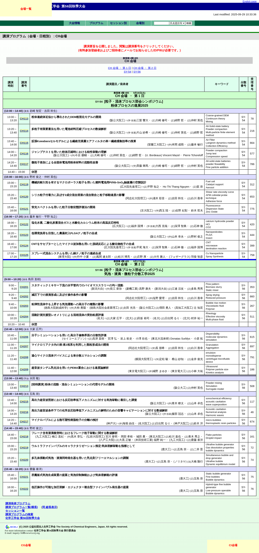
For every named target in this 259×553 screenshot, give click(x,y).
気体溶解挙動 (110, 446)
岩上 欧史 (126, 338)
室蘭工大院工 (156, 144)
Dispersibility (213, 333)
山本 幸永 (178, 236)
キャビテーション (134, 410)
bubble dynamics (215, 450)
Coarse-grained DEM (217, 115)
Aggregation (212, 347)
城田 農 (140, 436)
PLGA (209, 234)
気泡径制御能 (78, 475)
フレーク (37, 433)
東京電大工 (179, 371)
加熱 (78, 243)
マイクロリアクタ (42, 344)
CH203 (24, 305)
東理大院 (64, 256)
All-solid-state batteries (218, 161)
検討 (95, 419)
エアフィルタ (94, 141)
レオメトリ (58, 314)
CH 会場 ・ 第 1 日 (119, 68)
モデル (89, 117)
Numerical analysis (216, 412)
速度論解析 (102, 367)
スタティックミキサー (45, 285)
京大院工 (146, 210)
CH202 (24, 296)
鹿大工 (166, 449)
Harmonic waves (215, 415)
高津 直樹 (98, 338)
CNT (208, 242)
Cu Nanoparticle (214, 253)
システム (56, 253)
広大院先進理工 (130, 186)
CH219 (24, 447)
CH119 (24, 184)
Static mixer (212, 290)
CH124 (24, 245)
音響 (120, 410)
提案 (65, 475)
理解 (103, 151)
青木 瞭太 (178, 403)
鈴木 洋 (198, 423)
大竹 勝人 (160, 256)
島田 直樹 (34, 279)
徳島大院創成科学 (56, 307)
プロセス (87, 129)
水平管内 (73, 285)
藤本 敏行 (197, 144)
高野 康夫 (145, 288)
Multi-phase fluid (215, 319)
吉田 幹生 (50, 110)
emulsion (211, 352)
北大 (129, 318)
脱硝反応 (98, 243)
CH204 (24, 316)
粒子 (81, 182)
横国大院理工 (144, 359)
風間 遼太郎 (103, 256)
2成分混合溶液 (74, 195)
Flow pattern (212, 284)
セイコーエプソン (74, 338)
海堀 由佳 (128, 423)
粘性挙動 (92, 151)
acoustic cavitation (216, 401)
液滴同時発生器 (66, 458)
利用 (78, 344)
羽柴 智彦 (197, 256)
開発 (98, 117)
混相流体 (78, 314)
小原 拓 (198, 338)
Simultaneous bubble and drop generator (219, 457)
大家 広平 (116, 318)
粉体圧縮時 (69, 151)
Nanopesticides (214, 231)
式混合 (47, 253)
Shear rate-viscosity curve (220, 192)
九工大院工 (43, 436)
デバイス (59, 355)
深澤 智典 (180, 226)
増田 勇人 (165, 307)
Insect (209, 238)
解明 (103, 410)
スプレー (37, 253)
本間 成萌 (178, 144)
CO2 (208, 227)
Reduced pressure (216, 297)
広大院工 (118, 226)
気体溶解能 (102, 475)
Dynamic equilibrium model (220, 464)
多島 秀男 (197, 288)
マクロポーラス (69, 182)
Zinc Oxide (212, 211)
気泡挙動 (112, 399)
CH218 (24, 436)
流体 (51, 355)
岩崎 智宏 (35, 110)
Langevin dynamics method (221, 142)
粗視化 (80, 117)
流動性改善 (91, 162)
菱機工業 (131, 288)
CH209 (24, 369)
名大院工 (144, 423)
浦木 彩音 (159, 198)
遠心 (34, 355)
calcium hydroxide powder (220, 221)
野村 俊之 (35, 176)
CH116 (24, 153)
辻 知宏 (198, 307)
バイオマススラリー (96, 285)
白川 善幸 (197, 198)
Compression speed (217, 156)
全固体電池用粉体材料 (67, 162)
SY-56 (137, 71)
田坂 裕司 (143, 318)
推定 (98, 446)
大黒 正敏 (125, 439)
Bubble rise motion (216, 302)
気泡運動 (67, 304)
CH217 (24, 421)
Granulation (212, 344)
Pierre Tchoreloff (193, 155)
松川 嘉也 (175, 436)
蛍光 (34, 207)
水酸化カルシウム (83, 222)
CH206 (24, 336)
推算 (133, 141)
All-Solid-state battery (217, 126)
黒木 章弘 (77, 436)
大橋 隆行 (197, 461)
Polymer (210, 309)
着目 (123, 399)
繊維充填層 (79, 141)
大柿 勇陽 (80, 307)
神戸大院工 (181, 423)
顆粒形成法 (94, 344)
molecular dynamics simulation (217, 338)
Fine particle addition (217, 167)
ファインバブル (102, 487)
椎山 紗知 (178, 359)
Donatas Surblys (180, 338)
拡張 (34, 141)
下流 (62, 285)
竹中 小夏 (83, 256)
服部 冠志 (178, 413)
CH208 (24, 357)
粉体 (48, 384)
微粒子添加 (38, 162)
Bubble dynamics (215, 479)
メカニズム (88, 399)
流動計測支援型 (41, 314)
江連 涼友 (178, 288)
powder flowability (215, 164)
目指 (51, 233)
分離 (87, 419)
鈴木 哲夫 (197, 210)
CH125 (24, 255)
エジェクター (76, 487)
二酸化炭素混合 (54, 222)
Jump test (211, 153)
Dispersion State (215, 208)
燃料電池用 (102, 182)
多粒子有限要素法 (42, 129)
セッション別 (118, 23)
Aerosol (210, 187)
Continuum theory (215, 118)
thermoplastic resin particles (221, 423)
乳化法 (55, 367)
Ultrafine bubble (214, 461)
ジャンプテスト (41, 151)
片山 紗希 (142, 132)
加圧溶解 (59, 487)
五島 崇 (34, 393)
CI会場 (233, 545)
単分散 (77, 355)
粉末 (97, 222)
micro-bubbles (213, 420)
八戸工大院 (107, 439)
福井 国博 (137, 226)
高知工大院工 (184, 307)
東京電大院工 (137, 371)
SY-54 (127, 71)
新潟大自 (97, 288)
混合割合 (91, 195)
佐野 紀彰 (181, 210)
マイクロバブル (41, 419)
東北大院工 (157, 436)
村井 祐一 (197, 318)
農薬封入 (64, 233)
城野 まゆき (160, 371)
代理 (95, 384)
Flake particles (214, 434)
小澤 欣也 (142, 338)
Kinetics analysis (215, 372)
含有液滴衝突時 (52, 433)
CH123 (24, 234)
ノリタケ (180, 461)
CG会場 (26, 545)
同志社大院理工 (136, 198)
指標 (124, 446)
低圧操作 (37, 487)
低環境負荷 (38, 233)
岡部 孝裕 (127, 436)
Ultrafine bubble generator (220, 444)
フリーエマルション (107, 458)
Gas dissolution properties (220, 447)
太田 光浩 (129, 307)
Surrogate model (215, 389)
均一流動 (117, 285)
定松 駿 (163, 359)
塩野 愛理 (159, 298)
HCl (208, 224)
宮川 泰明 (111, 436)
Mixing (209, 121)
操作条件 (73, 294)
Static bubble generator (218, 473)
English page (250, 1)
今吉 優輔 (81, 155)
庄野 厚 (141, 256)
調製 (103, 355)
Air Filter (210, 139)
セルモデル (57, 141)
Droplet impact (214, 438)
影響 (122, 195)
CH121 (24, 208)
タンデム (45, 367)
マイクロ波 (69, 243)
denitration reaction (216, 248)
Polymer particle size (217, 369)
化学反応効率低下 (73, 410)
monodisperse (213, 355)
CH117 (24, 164)
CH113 (24, 118)
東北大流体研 (160, 338)
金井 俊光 (197, 359)
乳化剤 (91, 458)
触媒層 (128, 182)
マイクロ (42, 355)
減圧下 (35, 294)
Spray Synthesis (214, 256)
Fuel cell (210, 181)
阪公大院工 (117, 120)
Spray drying (213, 295)
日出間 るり (172, 318)
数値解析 (100, 129)
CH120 (24, 196)
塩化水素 (37, 222)
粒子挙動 (89, 433)
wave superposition (216, 404)
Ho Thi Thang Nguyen (176, 186)
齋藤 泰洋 (197, 439)
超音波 (35, 367)
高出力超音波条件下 (43, 410)
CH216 (24, 412)
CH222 (24, 488)
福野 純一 (160, 439)
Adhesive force (214, 201)
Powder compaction (216, 129)
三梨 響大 (142, 120)
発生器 (116, 487)
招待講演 (37, 384)
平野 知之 (153, 186)
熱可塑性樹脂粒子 (70, 419)
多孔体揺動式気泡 (42, 458)
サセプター (47, 243)
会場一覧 (25, 8)
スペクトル (44, 207)
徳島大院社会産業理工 (104, 307)
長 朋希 (160, 348)
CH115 (24, 142)
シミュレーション (48, 335)
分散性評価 (99, 335)
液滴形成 (50, 294)
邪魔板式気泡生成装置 (45, 475)
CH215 (24, 401)
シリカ (35, 195)
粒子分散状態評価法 (74, 207)
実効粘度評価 (95, 314)
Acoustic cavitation (216, 409)
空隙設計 (140, 182)
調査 (134, 399)
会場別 (140, 23)
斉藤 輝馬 (142, 165)
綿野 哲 (179, 120)
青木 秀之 (194, 436)
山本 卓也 (197, 403)
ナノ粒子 (83, 233)
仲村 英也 (197, 120)
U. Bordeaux (153, 155)
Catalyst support (214, 184)
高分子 (83, 304)
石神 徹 (198, 226)
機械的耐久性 (39, 182)
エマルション (89, 355)
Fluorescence (213, 205)
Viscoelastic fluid (215, 305)
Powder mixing (214, 382)
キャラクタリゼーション (80, 446)
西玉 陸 (163, 210)
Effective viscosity (215, 316)
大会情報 (74, 23)
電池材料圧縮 (73, 129)
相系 (70, 344)
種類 (92, 304)
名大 (100, 318)
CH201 (24, 287)
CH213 (24, 386)
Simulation (211, 386)
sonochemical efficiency (219, 398)
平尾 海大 (142, 247)
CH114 (24, 130)
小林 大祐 (197, 371)
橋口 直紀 (58, 436)
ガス (66, 222)
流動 (56, 384)
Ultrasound (212, 366)
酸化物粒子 (119, 243)
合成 (94, 233)
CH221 (24, 476)
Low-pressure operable (218, 490)
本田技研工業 (144, 439)
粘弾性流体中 (39, 304)
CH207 (24, 346)
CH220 (24, 459)
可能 (48, 487)
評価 (115, 475)
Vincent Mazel (171, 155)
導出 (59, 117)
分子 (34, 335)
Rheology (211, 313)
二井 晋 (198, 449)
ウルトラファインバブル (46, 446)
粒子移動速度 (108, 195)
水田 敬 (34, 378)
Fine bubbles (213, 476)
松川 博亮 (124, 256)
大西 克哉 (161, 226)
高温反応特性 (110, 222)
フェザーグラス (179, 256)
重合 (81, 367)
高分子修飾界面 (80, 335)
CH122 (24, 224)
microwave (212, 245)
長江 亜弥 (116, 288)
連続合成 (95, 253)
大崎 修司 (161, 120)
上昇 (53, 304)
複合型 (88, 487)
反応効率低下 (73, 399)
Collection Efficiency (217, 146)
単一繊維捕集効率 (117, 141)
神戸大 (111, 423)
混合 (64, 384)
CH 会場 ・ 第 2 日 (144, 68)
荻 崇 (200, 186)
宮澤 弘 (112, 338)
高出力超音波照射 (42, 399)
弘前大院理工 (95, 436)
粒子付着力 (47, 195)
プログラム (96, 23)
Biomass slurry (214, 287)
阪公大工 (180, 387)
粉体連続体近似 (41, 117)
